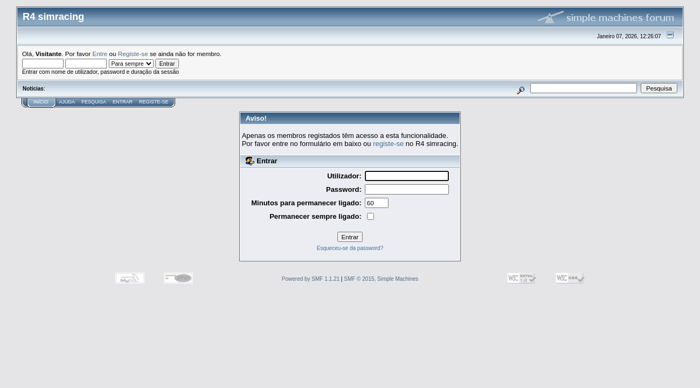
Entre (99, 53)
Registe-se (133, 53)
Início (40, 102)
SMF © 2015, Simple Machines (381, 279)
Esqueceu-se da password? (350, 248)
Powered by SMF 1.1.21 (310, 279)
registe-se (388, 144)
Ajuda (67, 102)
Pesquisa (93, 102)
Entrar (123, 102)
